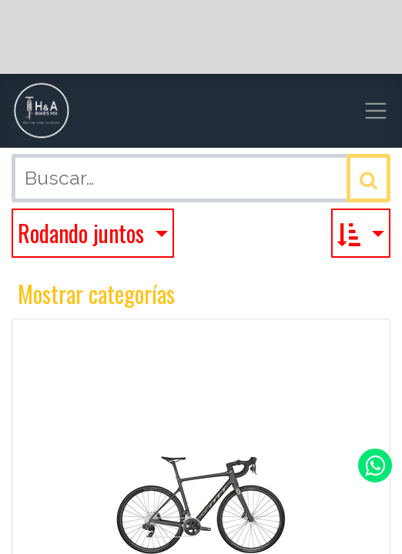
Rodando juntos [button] (83, 232)
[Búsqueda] (368, 178)
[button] (360, 233)
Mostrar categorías (96, 293)
